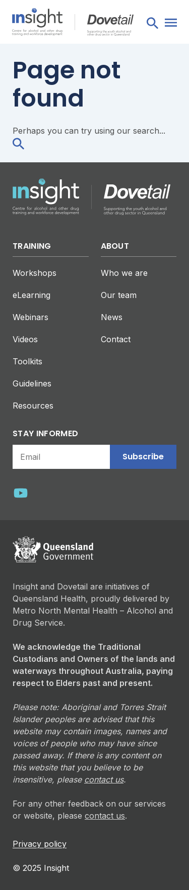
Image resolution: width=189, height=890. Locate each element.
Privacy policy (40, 844)
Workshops (34, 273)
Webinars (30, 317)
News (111, 317)
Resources (33, 406)
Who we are (124, 273)
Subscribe (143, 456)
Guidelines (32, 383)
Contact (116, 339)
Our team (119, 295)
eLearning (31, 295)
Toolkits (27, 361)
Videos (25, 339)
